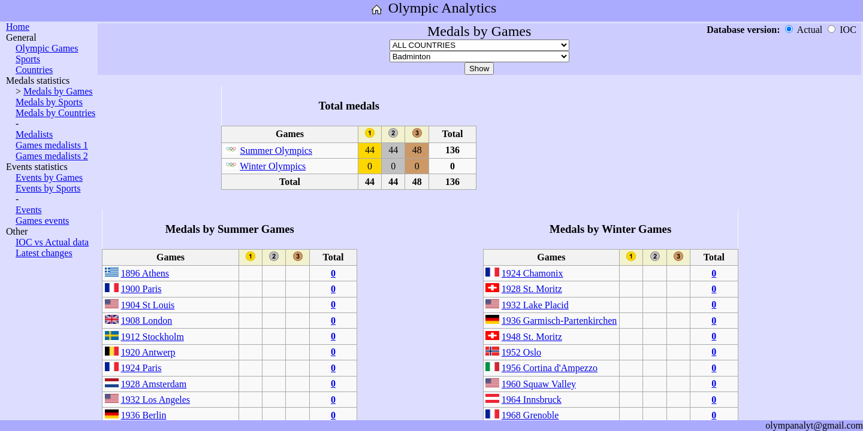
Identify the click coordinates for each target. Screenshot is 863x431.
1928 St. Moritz (532, 289)
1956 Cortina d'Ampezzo (550, 368)
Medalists (34, 134)
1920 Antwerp (148, 352)
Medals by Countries (55, 113)
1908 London (147, 320)
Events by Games (49, 177)
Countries (34, 70)
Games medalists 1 (52, 145)
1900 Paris (141, 289)
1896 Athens (145, 273)
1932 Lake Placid (535, 305)
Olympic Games (47, 48)
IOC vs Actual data (52, 242)
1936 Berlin (144, 415)
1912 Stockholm (152, 337)
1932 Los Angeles (156, 399)
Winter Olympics (273, 166)
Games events (42, 221)
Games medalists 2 (52, 156)
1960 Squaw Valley (539, 384)
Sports (28, 59)
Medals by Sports (49, 102)
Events (29, 210)
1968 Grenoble (530, 415)
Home (17, 27)
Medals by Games (58, 91)
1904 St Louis (148, 305)
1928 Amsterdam (154, 384)
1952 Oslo (521, 352)
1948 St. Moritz (532, 337)
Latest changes (44, 253)
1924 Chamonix (532, 273)
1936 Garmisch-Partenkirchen (559, 320)
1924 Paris (141, 368)
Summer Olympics (276, 150)
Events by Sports (48, 188)
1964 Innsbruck (532, 399)
